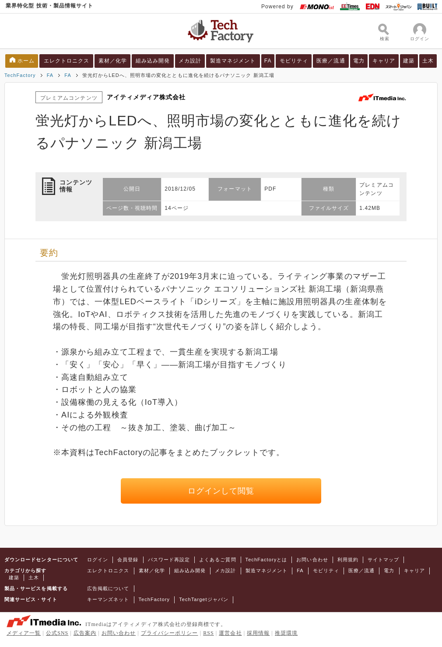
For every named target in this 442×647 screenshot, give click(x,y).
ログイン (97, 559)
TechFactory (20, 75)
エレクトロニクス (67, 61)
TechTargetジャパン (203, 599)
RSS (208, 633)
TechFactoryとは (267, 559)
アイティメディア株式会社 (146, 97)
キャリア (383, 61)
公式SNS (57, 633)
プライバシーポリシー (169, 633)
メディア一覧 (24, 633)
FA (268, 61)
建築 (408, 61)
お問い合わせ (312, 559)
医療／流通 (330, 61)
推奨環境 (286, 633)
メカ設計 (190, 61)
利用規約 (347, 559)
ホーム (26, 61)
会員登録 (127, 559)
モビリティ (294, 61)
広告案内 (85, 633)
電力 (359, 61)
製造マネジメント (233, 61)
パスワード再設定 (169, 559)
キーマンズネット (108, 599)
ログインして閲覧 (221, 491)
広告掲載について (108, 588)
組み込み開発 (153, 61)
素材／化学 (112, 61)
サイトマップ (383, 559)
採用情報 (258, 633)
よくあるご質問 (217, 559)
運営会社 (230, 633)
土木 (428, 61)
